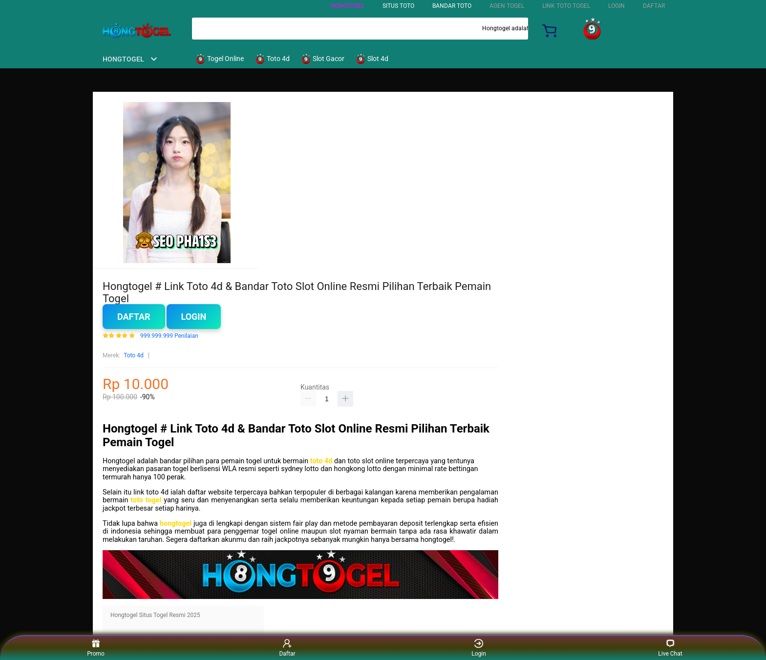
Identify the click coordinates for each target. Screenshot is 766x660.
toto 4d (321, 461)
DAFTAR (654, 5)
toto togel (145, 500)
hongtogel (176, 523)
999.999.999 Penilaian (169, 336)
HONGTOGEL (347, 5)
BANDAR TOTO (451, 5)
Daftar (133, 316)
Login (194, 316)
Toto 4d (134, 355)
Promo (96, 648)
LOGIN (616, 5)
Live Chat (670, 648)
